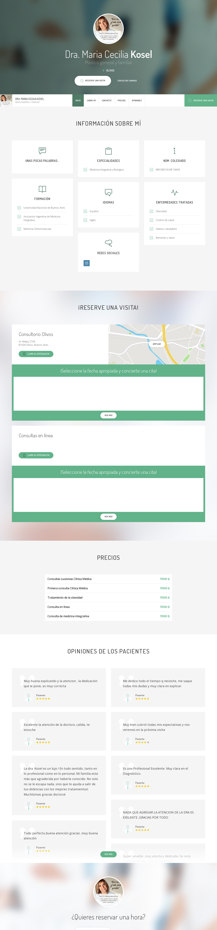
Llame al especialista (36, 354)
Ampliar (157, 344)
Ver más (108, 854)
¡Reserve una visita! (201, 100)
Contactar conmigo (127, 80)
